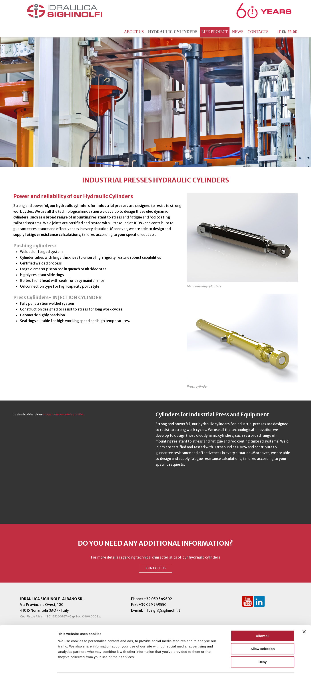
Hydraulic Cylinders (172, 32)
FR (289, 32)
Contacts (257, 32)
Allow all (262, 621)
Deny (263, 647)
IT (279, 32)
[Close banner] (304, 616)
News (237, 32)
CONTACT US (155, 568)
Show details (233, 666)
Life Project (214, 32)
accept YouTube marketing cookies (63, 414)
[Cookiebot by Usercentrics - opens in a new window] (28, 666)
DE (295, 32)
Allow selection (262, 634)
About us (134, 32)
